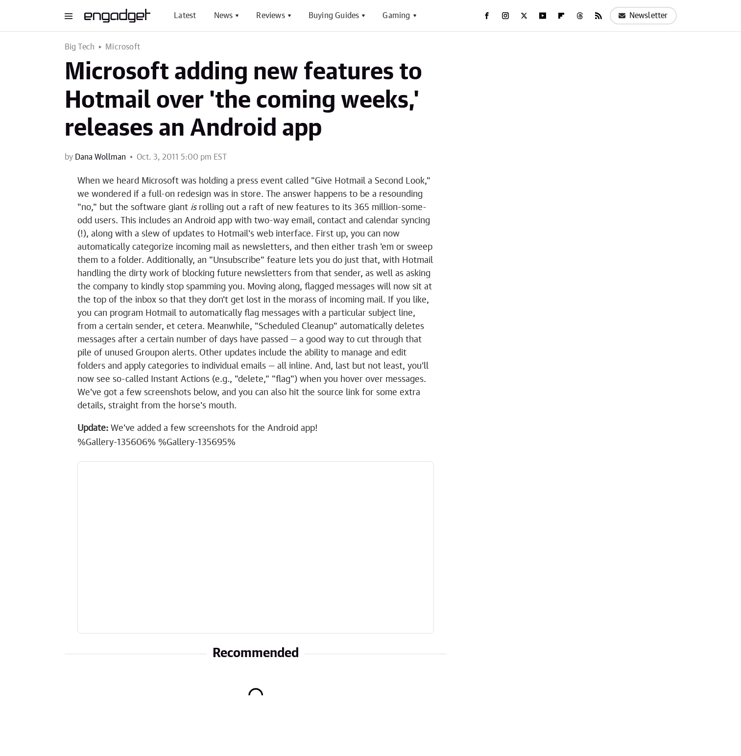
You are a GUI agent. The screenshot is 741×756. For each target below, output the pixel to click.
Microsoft (122, 47)
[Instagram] (505, 15)
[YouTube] (542, 15)
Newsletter (643, 16)
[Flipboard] (561, 15)
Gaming (396, 16)
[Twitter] (524, 15)
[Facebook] (486, 15)
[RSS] (598, 15)
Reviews (270, 16)
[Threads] (580, 15)
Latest (185, 16)
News (223, 16)
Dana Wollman (100, 157)
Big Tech (80, 47)
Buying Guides (334, 16)
